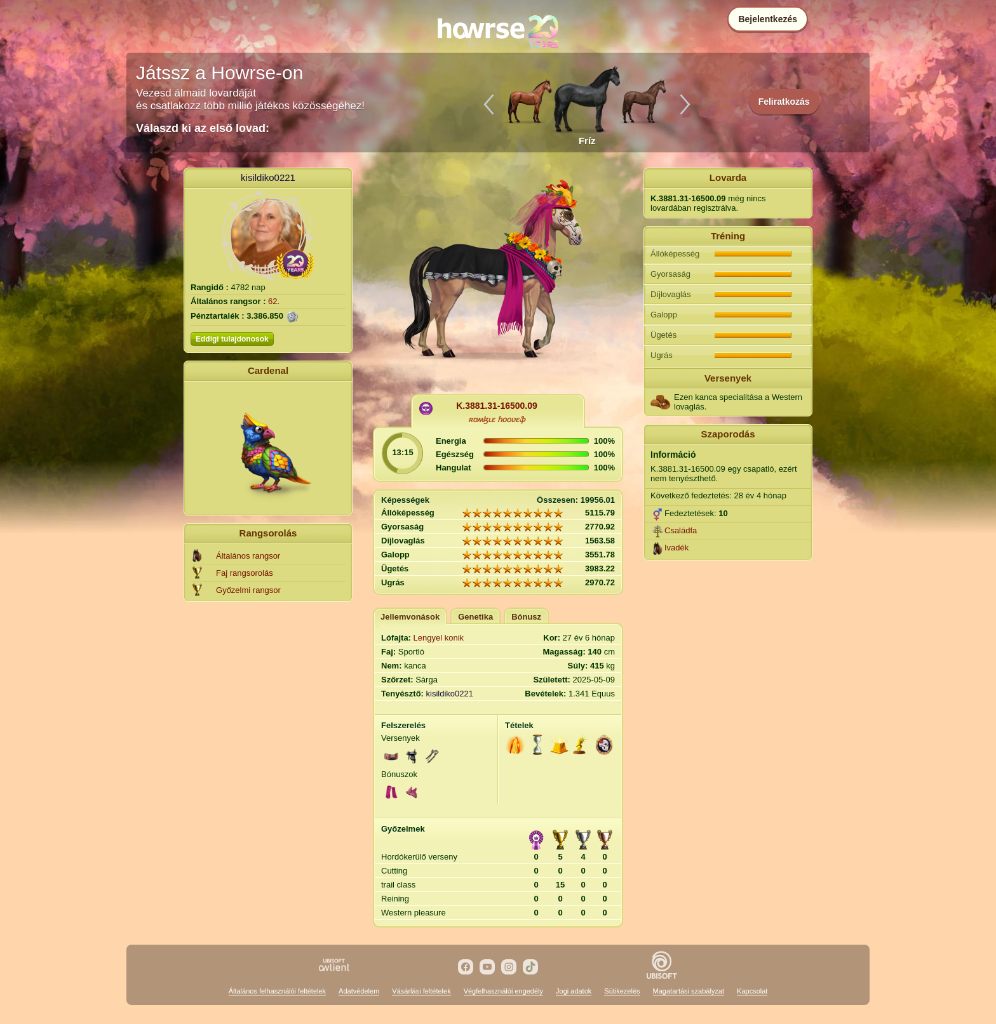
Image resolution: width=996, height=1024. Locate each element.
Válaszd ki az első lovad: (202, 128)
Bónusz (526, 617)
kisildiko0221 (268, 177)
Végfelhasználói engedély (503, 991)
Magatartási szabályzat (689, 991)
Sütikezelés (622, 991)
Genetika (475, 617)
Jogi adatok (573, 991)
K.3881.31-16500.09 (496, 406)
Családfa (680, 530)
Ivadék (676, 547)
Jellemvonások (410, 617)
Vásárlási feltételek (421, 991)
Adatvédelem (359, 991)
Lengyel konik (439, 637)
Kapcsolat (752, 991)
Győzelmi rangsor (248, 590)
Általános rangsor (248, 556)
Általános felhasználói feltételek (277, 991)
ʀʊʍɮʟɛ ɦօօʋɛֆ (496, 419)
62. (273, 301)
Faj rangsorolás (244, 573)
